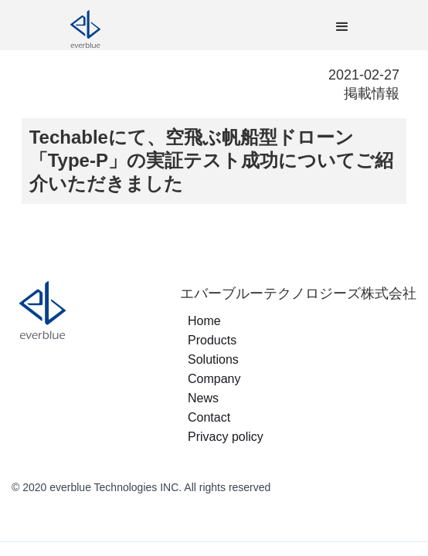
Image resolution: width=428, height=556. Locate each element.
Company (214, 378)
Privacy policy (225, 436)
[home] (159, 27)
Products (212, 340)
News (203, 398)
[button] (342, 27)
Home (204, 320)
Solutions (213, 359)
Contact (209, 417)
